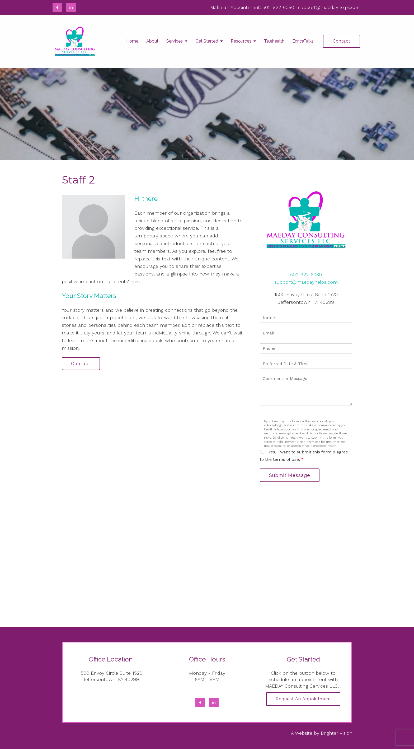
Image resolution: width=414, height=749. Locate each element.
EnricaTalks (303, 41)
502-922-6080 (278, 7)
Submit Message (290, 475)
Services (174, 41)
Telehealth (274, 41)
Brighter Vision (336, 733)
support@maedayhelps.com (329, 7)
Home (132, 41)
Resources (241, 41)
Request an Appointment (303, 699)
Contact (341, 41)
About (152, 41)
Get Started (206, 41)
